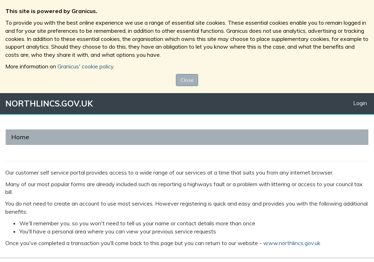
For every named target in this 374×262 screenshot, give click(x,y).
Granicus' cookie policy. (86, 66)
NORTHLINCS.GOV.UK (49, 103)
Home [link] (20, 137)
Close (187, 80)
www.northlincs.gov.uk (291, 242)
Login (360, 102)
